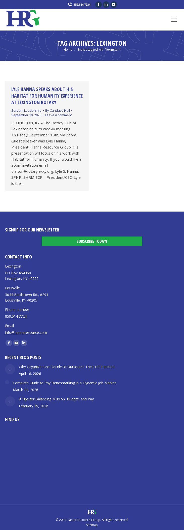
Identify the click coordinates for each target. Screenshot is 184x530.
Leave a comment (58, 115)
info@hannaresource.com (26, 332)
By (57, 110)
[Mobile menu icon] (174, 20)
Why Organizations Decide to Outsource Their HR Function (67, 366)
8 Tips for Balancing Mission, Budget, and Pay (56, 399)
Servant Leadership (26, 110)
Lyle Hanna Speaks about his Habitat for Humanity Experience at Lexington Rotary (47, 96)
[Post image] (10, 369)
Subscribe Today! (92, 241)
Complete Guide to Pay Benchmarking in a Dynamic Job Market (64, 382)
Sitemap (92, 525)
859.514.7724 (78, 4)
